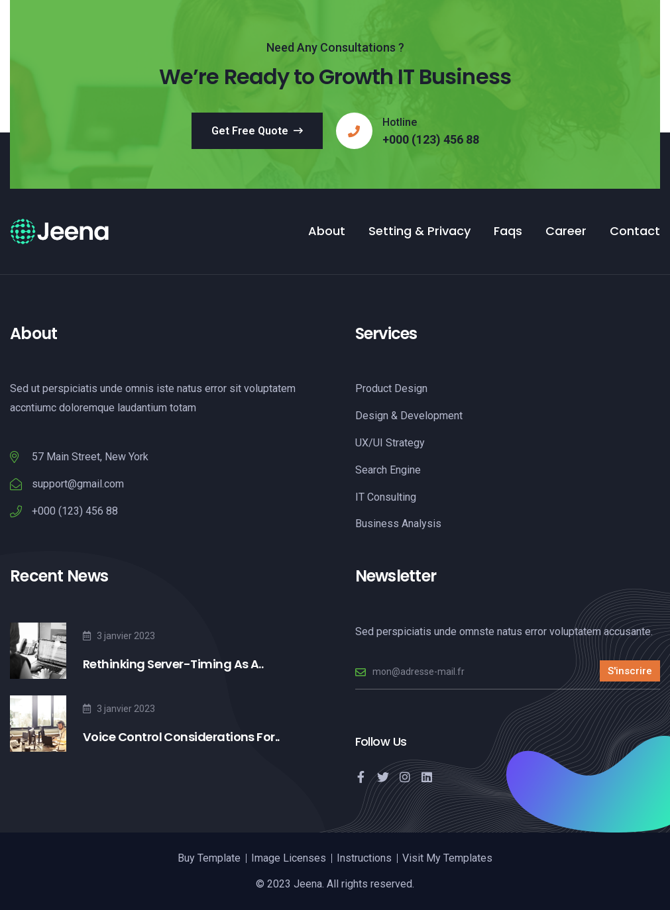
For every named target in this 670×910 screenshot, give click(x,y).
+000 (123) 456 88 (430, 140)
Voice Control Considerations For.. (181, 736)
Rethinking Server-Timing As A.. (173, 664)
